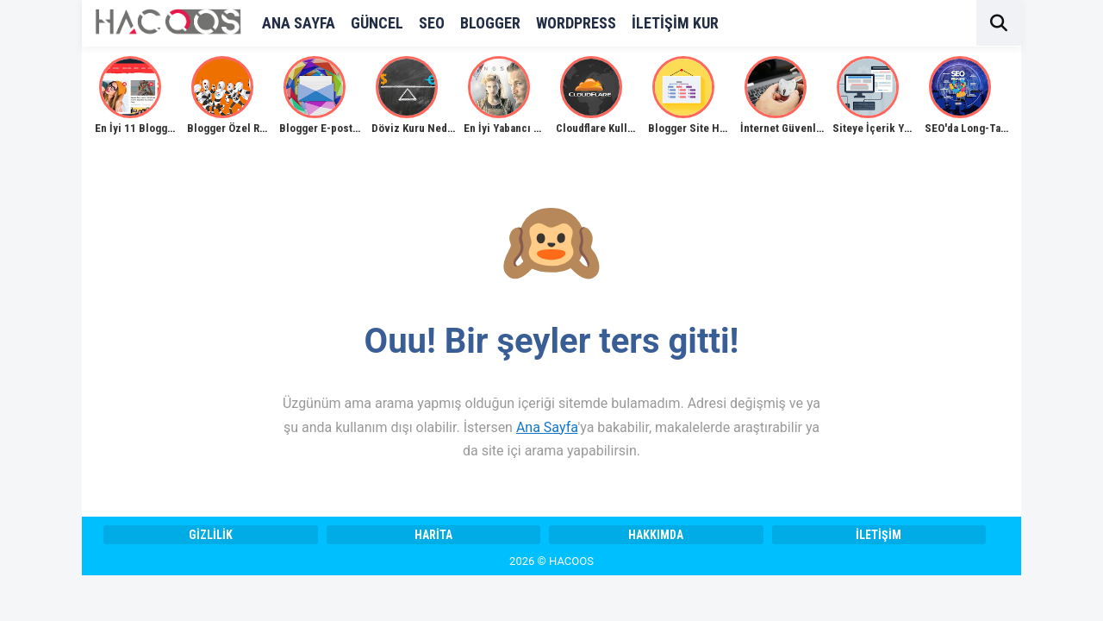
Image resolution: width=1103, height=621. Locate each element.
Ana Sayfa (546, 427)
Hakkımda (655, 535)
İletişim (878, 535)
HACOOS (571, 561)
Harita (433, 535)
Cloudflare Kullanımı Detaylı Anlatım (643, 128)
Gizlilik (211, 535)
